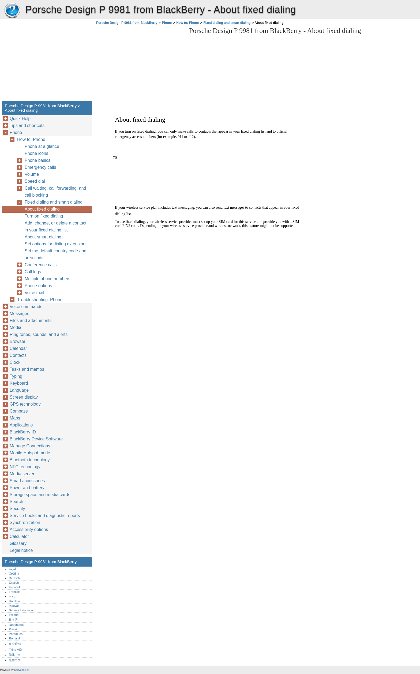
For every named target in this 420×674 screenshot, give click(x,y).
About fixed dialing (42, 209)
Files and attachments (31, 320)
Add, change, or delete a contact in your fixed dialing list (55, 226)
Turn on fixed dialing (44, 216)
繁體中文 (15, 660)
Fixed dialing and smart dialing (226, 23)
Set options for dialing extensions (56, 244)
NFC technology (25, 467)
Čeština (14, 573)
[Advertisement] (140, 64)
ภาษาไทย (15, 643)
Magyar (14, 605)
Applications (21, 425)
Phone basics (37, 160)
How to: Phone (187, 23)
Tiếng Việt (15, 649)
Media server (22, 473)
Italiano (13, 614)
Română (14, 638)
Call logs (33, 271)
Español (14, 587)
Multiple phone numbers (47, 278)
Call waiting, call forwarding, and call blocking (55, 191)
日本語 (13, 619)
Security (17, 508)
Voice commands (26, 306)
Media (15, 327)
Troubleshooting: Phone (39, 299)
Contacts (18, 355)
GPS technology (25, 404)
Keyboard (19, 383)
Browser (17, 341)
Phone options (38, 285)
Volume (32, 174)
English (14, 582)
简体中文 (15, 654)
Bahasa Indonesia (21, 610)
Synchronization (25, 522)
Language (19, 390)
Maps (15, 418)
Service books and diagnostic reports (45, 515)
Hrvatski (14, 601)
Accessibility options (29, 529)
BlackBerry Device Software (36, 439)
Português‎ (15, 633)
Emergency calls (40, 167)
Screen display (24, 397)
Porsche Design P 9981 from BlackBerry (12, 11)
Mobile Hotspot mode (30, 453)
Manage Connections (30, 446)
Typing (16, 376)
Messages (19, 313)
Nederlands (16, 624)
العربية (13, 568)
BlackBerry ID (23, 432)
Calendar (18, 348)
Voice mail (34, 292)
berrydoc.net (21, 669)
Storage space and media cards (40, 494)
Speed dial (35, 181)
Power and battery (27, 487)
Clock (15, 362)
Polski (13, 629)
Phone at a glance (42, 146)
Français (14, 591)
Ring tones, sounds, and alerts (39, 334)
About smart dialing (43, 237)
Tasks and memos (27, 369)
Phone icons (36, 153)
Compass (19, 411)
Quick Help (20, 118)
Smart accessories (27, 480)
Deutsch (14, 578)
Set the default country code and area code (55, 254)
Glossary (18, 543)
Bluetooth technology (30, 460)
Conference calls (41, 265)
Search (16, 501)
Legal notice (21, 550)
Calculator (19, 536)
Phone (167, 23)
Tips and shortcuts (27, 125)
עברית (12, 596)
